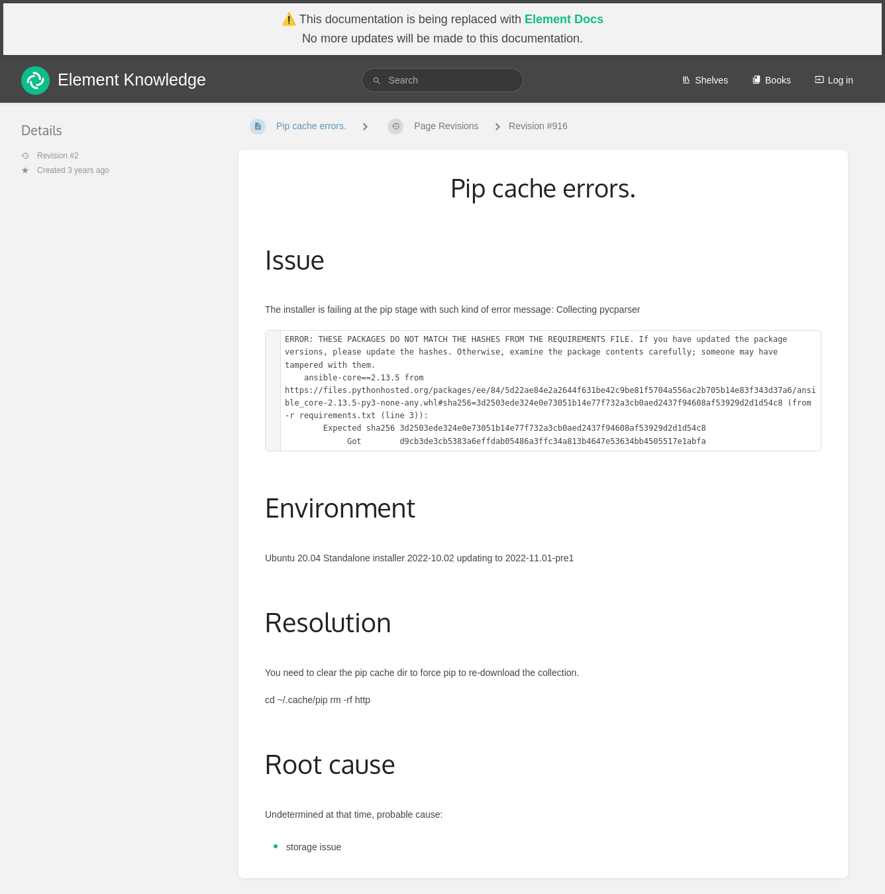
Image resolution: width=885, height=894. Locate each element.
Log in (834, 80)
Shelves (705, 80)
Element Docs (564, 19)
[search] (443, 80)
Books (771, 80)
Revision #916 (538, 126)
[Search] (377, 80)
